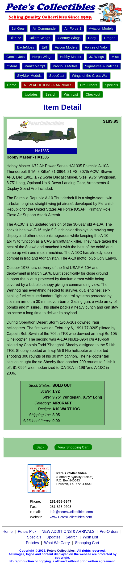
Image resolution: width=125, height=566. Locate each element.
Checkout (93, 94)
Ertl (44, 47)
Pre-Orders (88, 85)
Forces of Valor (96, 47)
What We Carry (57, 543)
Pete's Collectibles (61, 550)
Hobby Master (70, 57)
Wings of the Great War (90, 75)
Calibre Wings (39, 38)
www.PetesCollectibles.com (71, 517)
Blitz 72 (15, 38)
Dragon (109, 38)
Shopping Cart (87, 543)
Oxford (12, 66)
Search (50, 94)
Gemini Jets (15, 57)
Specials (111, 85)
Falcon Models (66, 47)
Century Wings (69, 38)
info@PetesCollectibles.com (71, 512)
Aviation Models (101, 28)
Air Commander (45, 28)
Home (11, 85)
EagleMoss (25, 47)
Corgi (92, 38)
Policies (32, 543)
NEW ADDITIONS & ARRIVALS (48, 85)
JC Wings (96, 57)
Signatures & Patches (101, 66)
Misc (115, 57)
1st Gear (18, 28)
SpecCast (56, 75)
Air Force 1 (72, 28)
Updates (31, 94)
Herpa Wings (42, 57)
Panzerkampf (35, 66)
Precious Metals (65, 66)
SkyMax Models (29, 75)
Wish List (71, 94)
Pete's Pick (27, 531)
